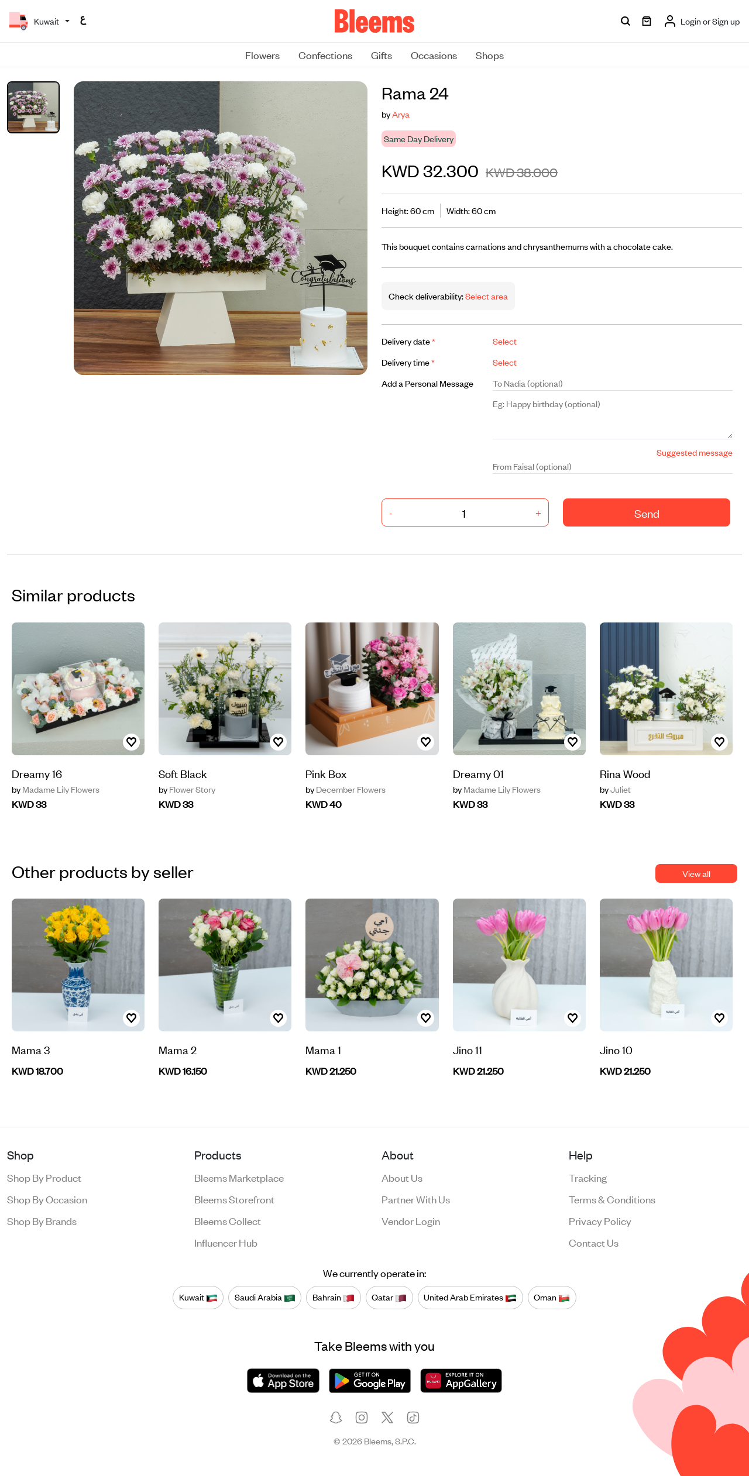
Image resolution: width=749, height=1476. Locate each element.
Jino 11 (467, 1049)
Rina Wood (625, 773)
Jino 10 (616, 1049)
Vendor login (411, 1220)
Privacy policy (600, 1220)
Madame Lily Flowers (55, 789)
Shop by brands (42, 1220)
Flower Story (187, 789)
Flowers (262, 54)
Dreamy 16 (37, 773)
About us (402, 1177)
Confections (325, 54)
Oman (552, 1297)
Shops (490, 54)
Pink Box (325, 773)
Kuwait (198, 1297)
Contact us (594, 1242)
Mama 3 (31, 1049)
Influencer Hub (225, 1242)
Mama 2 (178, 1049)
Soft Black (183, 773)
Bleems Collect (227, 1220)
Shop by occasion (47, 1199)
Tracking (588, 1177)
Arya (401, 114)
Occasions (434, 54)
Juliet (615, 789)
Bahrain (333, 1297)
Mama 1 (323, 1049)
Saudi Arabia (265, 1297)
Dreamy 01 (478, 773)
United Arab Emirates (470, 1297)
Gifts (381, 54)
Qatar (389, 1297)
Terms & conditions (612, 1199)
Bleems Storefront (234, 1199)
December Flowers (345, 789)
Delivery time (408, 362)
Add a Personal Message (427, 383)
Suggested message (695, 452)
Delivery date (408, 341)
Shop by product (44, 1177)
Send (646, 512)
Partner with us (416, 1199)
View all (696, 873)
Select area (485, 296)
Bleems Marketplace (239, 1177)
